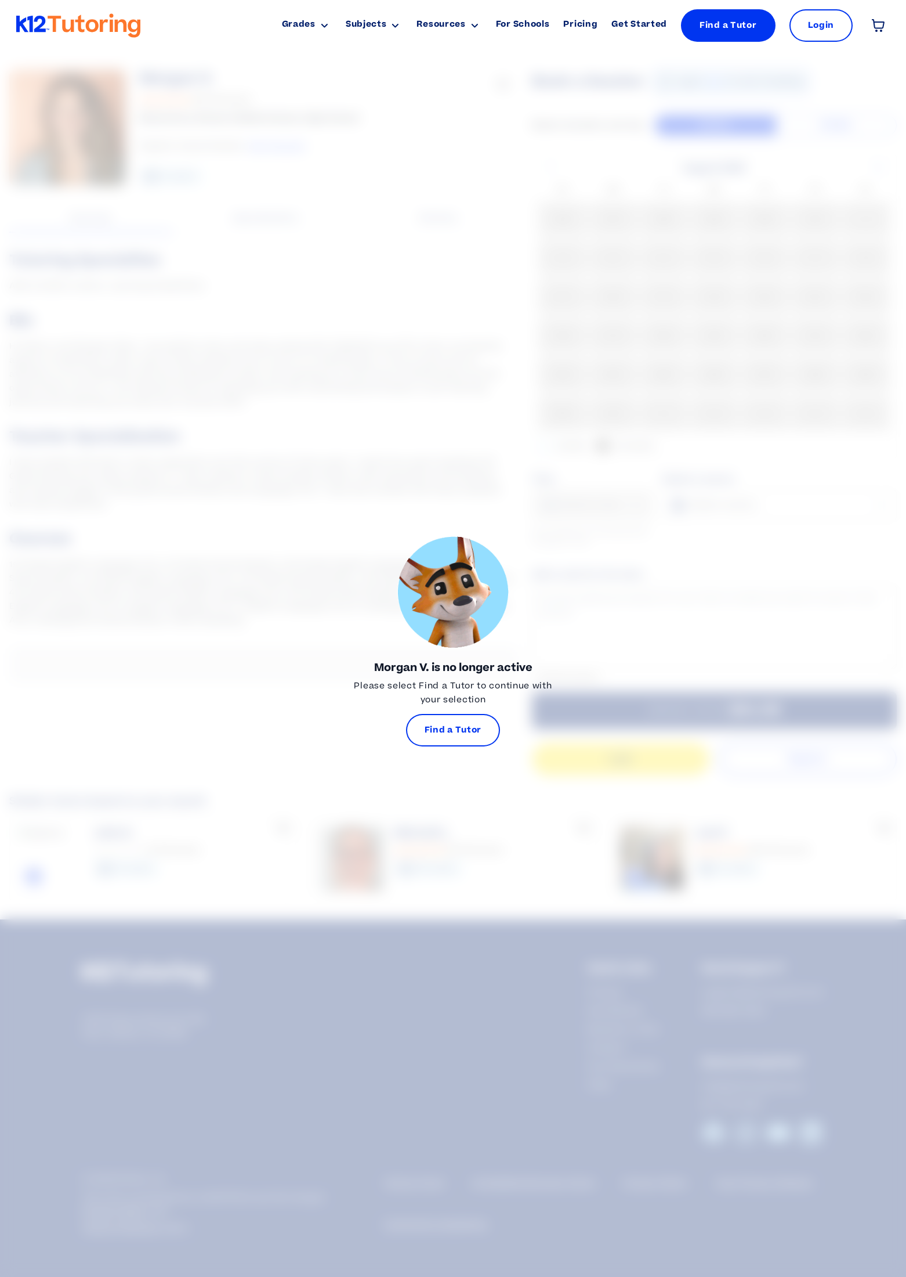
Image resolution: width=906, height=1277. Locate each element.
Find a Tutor (728, 25)
